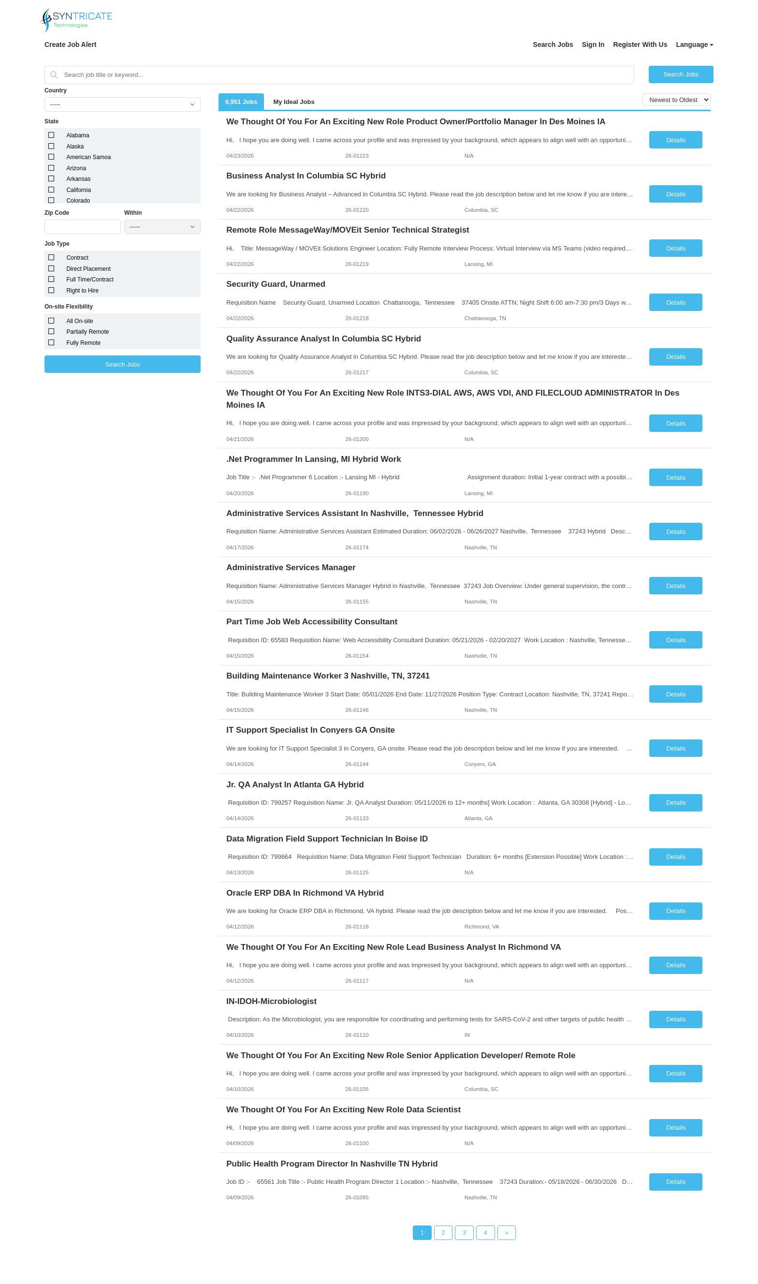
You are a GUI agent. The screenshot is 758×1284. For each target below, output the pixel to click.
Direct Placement (88, 269)
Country (55, 90)
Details (675, 140)
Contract (77, 257)
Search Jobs (553, 44)
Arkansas (78, 179)
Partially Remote (87, 331)
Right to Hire (82, 290)
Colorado (78, 200)
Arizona (76, 168)
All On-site (79, 321)
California (78, 190)
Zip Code (56, 212)
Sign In (593, 44)
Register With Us (640, 44)
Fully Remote (83, 342)
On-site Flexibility (68, 306)
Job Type (57, 243)
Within (133, 212)
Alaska (75, 146)
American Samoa (88, 157)
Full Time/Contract (89, 279)
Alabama (77, 135)
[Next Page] (506, 1232)
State (51, 121)
